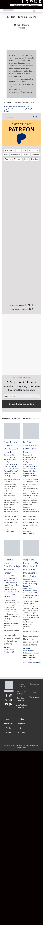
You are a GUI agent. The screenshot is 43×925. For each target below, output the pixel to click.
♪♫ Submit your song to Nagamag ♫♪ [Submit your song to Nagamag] (25, 5)
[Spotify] (10, 700)
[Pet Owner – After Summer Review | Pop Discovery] (31, 431)
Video (28, 107)
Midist (28, 109)
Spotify (6, 462)
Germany (7, 590)
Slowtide (11, 592)
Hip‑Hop (34, 159)
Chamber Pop (8, 587)
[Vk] (32, 382)
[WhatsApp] (23, 382)
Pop (18, 150)
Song (14, 460)
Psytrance (36, 155)
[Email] (36, 382)
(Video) (21, 26)
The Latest (21, 107)
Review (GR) (8, 471)
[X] (11, 382)
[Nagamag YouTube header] (32, 1)
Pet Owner (34, 469)
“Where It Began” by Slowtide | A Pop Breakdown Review (12, 566)
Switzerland (34, 476)
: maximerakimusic (29, 649)
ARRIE (10, 469)
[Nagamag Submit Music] (21, 291)
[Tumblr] (27, 382)
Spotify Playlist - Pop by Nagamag (11, 473)
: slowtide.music (9, 648)
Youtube (11, 585)
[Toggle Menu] (38, 11)
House (15, 107)
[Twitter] (6, 700)
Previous (9, 117)
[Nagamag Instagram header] (36, 1)
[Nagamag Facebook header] (23, 1)
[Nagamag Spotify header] (41, 1)
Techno (8, 159)
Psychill (26, 155)
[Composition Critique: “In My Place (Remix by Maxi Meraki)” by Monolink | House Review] (31, 548)
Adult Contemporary (10, 465)
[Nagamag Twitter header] (28, 1)
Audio (6, 460)
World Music (34, 150)
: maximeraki (31, 653)
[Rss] (10, 704)
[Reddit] (15, 382)
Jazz (24, 150)
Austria (15, 469)
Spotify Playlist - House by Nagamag (31, 596)
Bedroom (26, 466)
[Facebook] (7, 382)
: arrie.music (11, 529)
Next (35, 117)
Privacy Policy (21, 747)
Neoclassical (9, 150)
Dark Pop (33, 466)
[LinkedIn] (20, 382)
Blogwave (17, 159)
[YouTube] (6, 704)
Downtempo (12, 109)
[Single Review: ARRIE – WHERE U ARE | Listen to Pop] (12, 431)
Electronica (21, 109)
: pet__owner (27, 530)
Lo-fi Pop (26, 469)
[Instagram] (10, 695)
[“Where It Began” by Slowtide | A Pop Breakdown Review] (12, 548)
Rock (26, 159)
